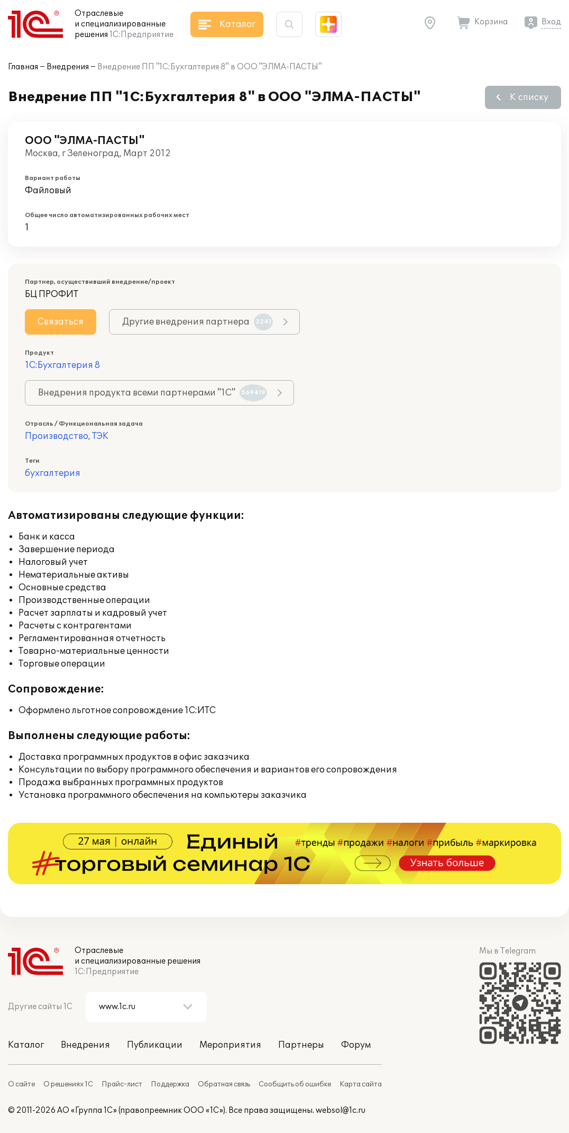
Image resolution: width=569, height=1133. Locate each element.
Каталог (26, 1045)
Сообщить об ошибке (295, 1084)
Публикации (154, 1045)
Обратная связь (224, 1084)
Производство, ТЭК (66, 436)
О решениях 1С (68, 1084)
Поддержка (170, 1084)
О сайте (21, 1084)
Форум (356, 1045)
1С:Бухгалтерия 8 (62, 365)
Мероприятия (230, 1045)
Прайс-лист (122, 1084)
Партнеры (301, 1045)
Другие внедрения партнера (197, 321)
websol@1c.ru (340, 1110)
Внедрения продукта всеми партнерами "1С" (152, 392)
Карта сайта (360, 1084)
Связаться (61, 322)
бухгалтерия (52, 473)
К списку (529, 97)
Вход (551, 21)
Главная (23, 66)
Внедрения (68, 66)
